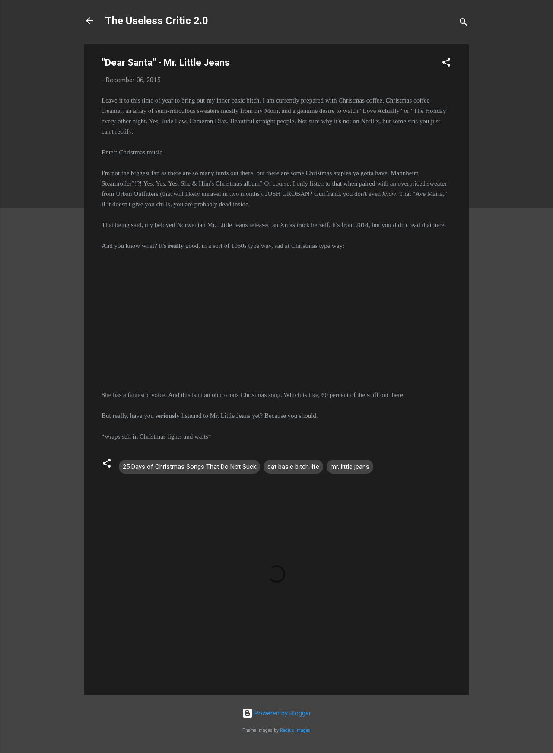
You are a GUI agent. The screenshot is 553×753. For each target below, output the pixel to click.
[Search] (463, 23)
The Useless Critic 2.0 (156, 21)
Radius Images (295, 730)
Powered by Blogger (276, 713)
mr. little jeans (350, 467)
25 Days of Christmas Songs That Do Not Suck (189, 467)
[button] (446, 63)
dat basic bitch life (293, 467)
